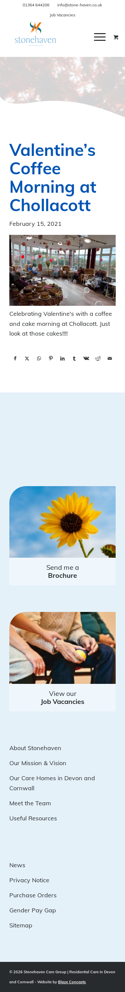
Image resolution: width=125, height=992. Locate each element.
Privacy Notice (29, 880)
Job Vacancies (62, 14)
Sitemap (20, 925)
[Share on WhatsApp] (39, 359)
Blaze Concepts (72, 982)
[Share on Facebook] (15, 359)
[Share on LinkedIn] (62, 359)
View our (62, 697)
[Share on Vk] (86, 359)
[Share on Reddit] (98, 359)
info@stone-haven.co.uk (79, 4)
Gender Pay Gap (32, 910)
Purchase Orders (33, 895)
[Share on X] (27, 359)
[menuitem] (105, 36)
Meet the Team (30, 803)
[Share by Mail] (110, 359)
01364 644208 (36, 4)
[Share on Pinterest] (50, 359)
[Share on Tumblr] (74, 359)
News (17, 865)
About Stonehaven (35, 748)
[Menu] (100, 36)
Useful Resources (33, 818)
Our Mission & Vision (37, 763)
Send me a (62, 571)
